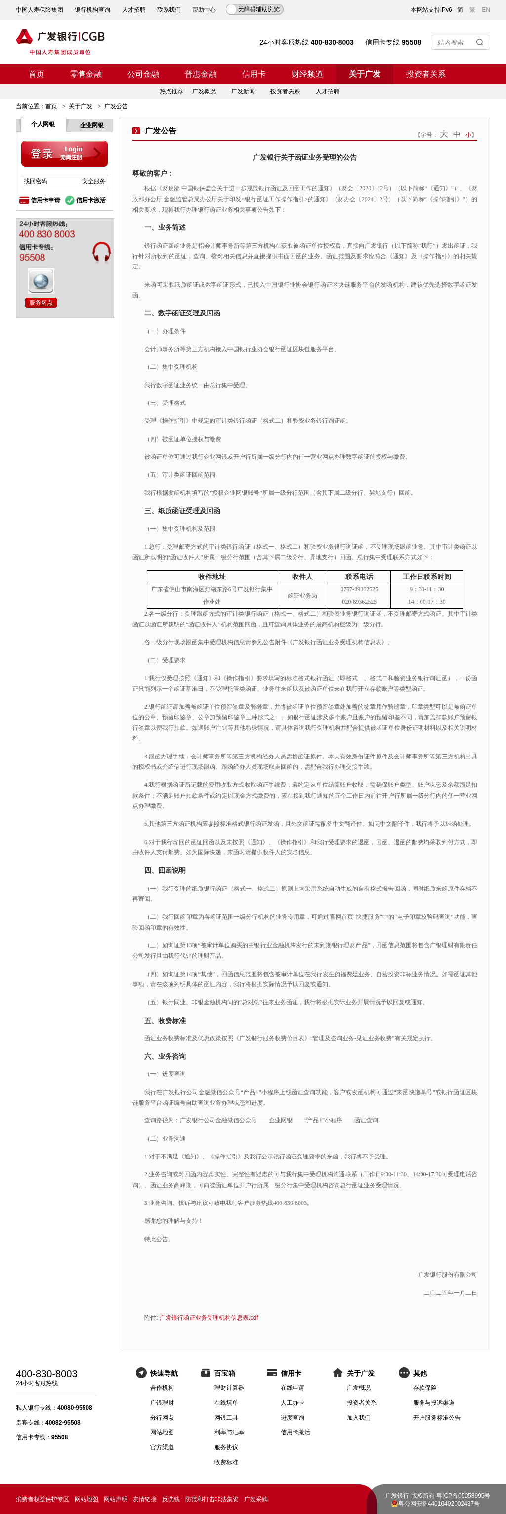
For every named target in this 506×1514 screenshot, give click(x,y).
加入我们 (359, 1417)
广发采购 (256, 1499)
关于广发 (364, 74)
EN (486, 9)
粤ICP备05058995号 (463, 1495)
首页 (36, 74)
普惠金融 (200, 74)
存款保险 (425, 1387)
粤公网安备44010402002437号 (439, 1503)
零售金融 (86, 74)
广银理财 (162, 1402)
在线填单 (226, 1402)
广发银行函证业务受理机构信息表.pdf (209, 1317)
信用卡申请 (45, 200)
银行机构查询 (92, 9)
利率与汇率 (229, 1432)
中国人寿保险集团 (39, 9)
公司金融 (143, 74)
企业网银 (92, 125)
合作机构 (162, 1387)
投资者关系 (426, 74)
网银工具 (226, 1417)
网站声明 (115, 1499)
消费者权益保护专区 (42, 1499)
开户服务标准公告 (437, 1417)
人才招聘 (134, 9)
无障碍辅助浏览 (259, 9)
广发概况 (204, 91)
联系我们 (169, 9)
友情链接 (145, 1499)
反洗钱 (171, 1499)
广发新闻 (243, 91)
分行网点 (162, 1417)
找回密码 (35, 181)
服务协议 (226, 1447)
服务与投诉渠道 (434, 1402)
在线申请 (292, 1387)
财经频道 (307, 74)
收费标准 (226, 1462)
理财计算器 (229, 1387)
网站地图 (162, 1432)
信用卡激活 (91, 200)
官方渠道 (162, 1447)
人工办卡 (292, 1402)
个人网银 (43, 124)
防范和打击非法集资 (212, 1499)
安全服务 (94, 181)
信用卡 (254, 74)
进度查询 (292, 1417)
